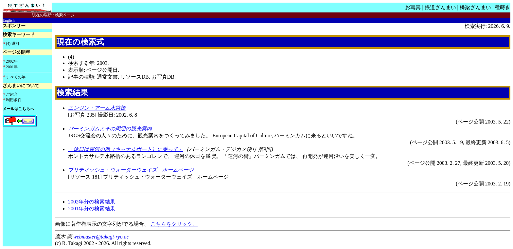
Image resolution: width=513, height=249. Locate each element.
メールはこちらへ (18, 108)
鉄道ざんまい (440, 7)
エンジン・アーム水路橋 (97, 108)
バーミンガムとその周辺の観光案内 (110, 128)
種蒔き (502, 7)
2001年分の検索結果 (91, 208)
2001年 (12, 67)
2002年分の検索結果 (91, 201)
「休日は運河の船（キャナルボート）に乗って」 (125, 149)
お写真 (413, 7)
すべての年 (16, 77)
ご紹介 (12, 94)
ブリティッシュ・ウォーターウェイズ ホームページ (131, 170)
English (9, 20)
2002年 (12, 61)
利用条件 (14, 100)
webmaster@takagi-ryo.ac (100, 236)
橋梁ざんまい (475, 7)
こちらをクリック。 (174, 224)
